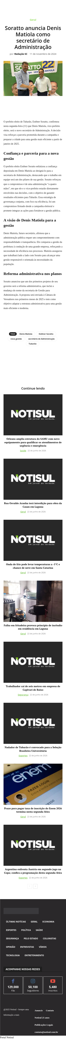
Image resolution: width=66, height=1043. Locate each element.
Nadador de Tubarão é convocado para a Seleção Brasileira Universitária (33, 749)
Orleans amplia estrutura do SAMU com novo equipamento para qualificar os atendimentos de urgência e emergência (33, 442)
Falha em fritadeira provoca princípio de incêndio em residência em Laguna (33, 627)
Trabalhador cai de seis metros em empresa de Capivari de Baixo (33, 688)
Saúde (23, 450)
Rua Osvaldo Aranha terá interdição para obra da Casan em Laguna (33, 504)
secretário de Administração (41, 338)
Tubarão (32, 343)
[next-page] (35, 886)
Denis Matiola (26, 334)
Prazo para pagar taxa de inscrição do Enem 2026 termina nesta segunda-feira (33, 810)
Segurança (23, 694)
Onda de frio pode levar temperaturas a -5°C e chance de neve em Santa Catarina (33, 566)
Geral (33, 20)
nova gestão (16, 338)
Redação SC (20, 54)
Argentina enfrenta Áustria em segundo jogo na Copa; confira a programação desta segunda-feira (33, 871)
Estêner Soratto (46, 334)
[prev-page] (29, 886)
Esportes (23, 755)
